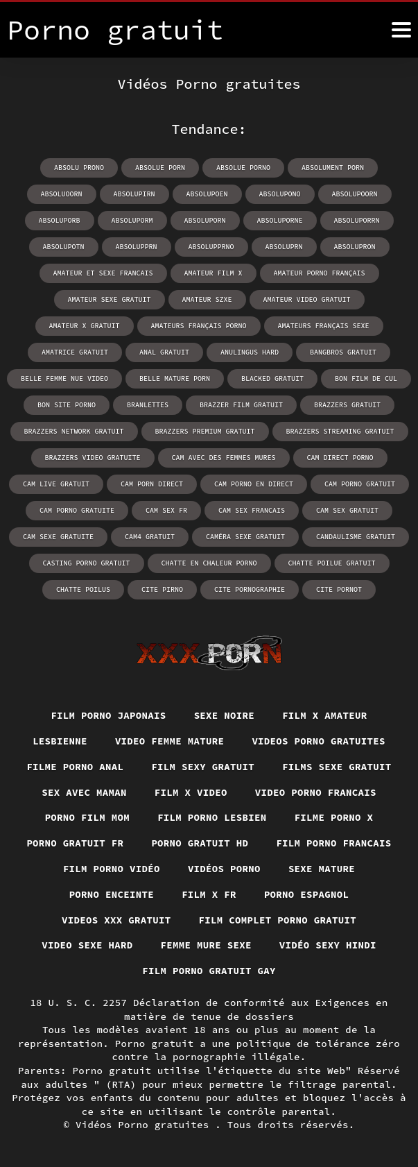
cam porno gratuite (77, 510)
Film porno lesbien (212, 817)
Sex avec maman (84, 792)
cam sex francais (251, 510)
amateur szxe (207, 299)
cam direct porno (340, 457)
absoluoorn (61, 193)
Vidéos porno (224, 868)
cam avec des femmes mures (224, 457)
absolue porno (243, 167)
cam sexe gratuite (58, 536)
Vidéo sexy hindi (327, 945)
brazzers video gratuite (93, 457)
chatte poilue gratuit (332, 563)
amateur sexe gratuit (109, 299)
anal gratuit (164, 352)
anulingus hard (249, 352)
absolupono (280, 193)
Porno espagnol (306, 894)
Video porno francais (315, 792)
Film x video (191, 792)
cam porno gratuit (359, 483)
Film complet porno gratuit (278, 920)
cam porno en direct (253, 483)
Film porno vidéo (111, 868)
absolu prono (79, 167)
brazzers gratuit (347, 404)
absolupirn (134, 193)
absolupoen (207, 193)
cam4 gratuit (150, 536)
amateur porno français (319, 273)
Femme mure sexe (206, 945)
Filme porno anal (74, 766)
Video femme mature (170, 741)
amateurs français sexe (323, 325)
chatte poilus (83, 589)
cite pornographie (249, 589)
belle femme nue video (64, 378)
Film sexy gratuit (202, 766)
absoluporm (132, 220)
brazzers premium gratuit (205, 431)
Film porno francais (333, 843)
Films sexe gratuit (337, 766)
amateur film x (213, 273)
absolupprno (211, 246)
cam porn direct (152, 483)
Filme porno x (334, 817)
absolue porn (160, 167)
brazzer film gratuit (241, 404)
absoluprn (284, 246)
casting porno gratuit (86, 563)
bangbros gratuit (343, 352)
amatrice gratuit (75, 352)
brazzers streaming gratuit (340, 431)
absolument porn (333, 167)
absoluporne (280, 220)
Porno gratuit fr (74, 843)
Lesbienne (60, 741)
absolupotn (64, 246)
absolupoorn (355, 193)
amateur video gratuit (307, 299)
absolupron (355, 246)
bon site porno (66, 404)
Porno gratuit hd (199, 843)
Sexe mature (321, 868)
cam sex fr (166, 510)
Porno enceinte (112, 894)
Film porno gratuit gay (209, 970)
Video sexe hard (87, 945)
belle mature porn (174, 378)
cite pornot (339, 589)
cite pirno (162, 589)
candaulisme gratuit (355, 536)
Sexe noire (224, 715)
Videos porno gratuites (318, 741)
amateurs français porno (199, 325)
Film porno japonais (108, 715)
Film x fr (209, 894)
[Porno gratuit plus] (401, 29)
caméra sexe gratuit (245, 536)
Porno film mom (87, 817)
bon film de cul (366, 378)
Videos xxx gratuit (116, 920)
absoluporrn (357, 220)
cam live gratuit (56, 483)
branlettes (147, 404)
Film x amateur (324, 715)
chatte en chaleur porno (209, 563)
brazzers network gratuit (74, 431)
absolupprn (136, 246)
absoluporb (59, 220)
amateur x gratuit (84, 325)
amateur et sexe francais (103, 273)
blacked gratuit (272, 378)
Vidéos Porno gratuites (145, 1124)
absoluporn (205, 220)
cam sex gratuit (347, 510)
